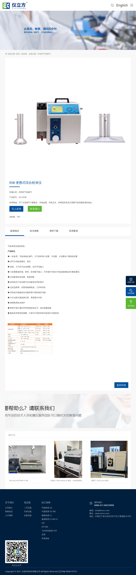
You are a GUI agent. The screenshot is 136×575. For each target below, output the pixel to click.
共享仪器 (28, 511)
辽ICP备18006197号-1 (67, 571)
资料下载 (53, 230)
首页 (18, 53)
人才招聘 (9, 515)
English (122, 5)
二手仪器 (28, 507)
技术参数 (34, 230)
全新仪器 (32, 53)
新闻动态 (9, 511)
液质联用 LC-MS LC (50, 519)
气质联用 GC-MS (49, 511)
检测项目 (14, 230)
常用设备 (45, 538)
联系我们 (35, 208)
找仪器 (24, 53)
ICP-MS (45, 526)
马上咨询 (16, 208)
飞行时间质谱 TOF (49, 530)
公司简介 (9, 507)
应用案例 (73, 230)
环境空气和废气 (44, 53)
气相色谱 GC (47, 507)
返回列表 (121, 385)
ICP (43, 523)
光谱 (43, 534)
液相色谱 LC (47, 515)
